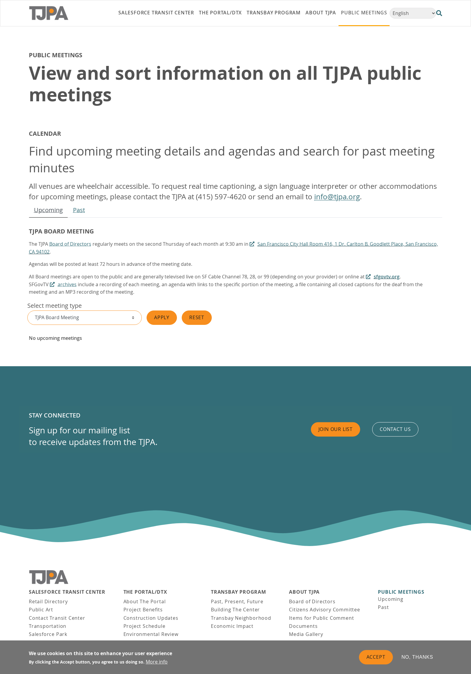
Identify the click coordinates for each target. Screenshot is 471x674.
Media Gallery (306, 634)
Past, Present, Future (237, 601)
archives (67, 284)
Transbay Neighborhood (241, 618)
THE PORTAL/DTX (145, 592)
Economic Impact (232, 626)
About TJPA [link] (320, 12)
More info (157, 662)
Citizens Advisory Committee (324, 609)
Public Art (41, 609)
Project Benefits (143, 609)
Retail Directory (48, 601)
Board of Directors (70, 244)
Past (79, 210)
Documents (303, 626)
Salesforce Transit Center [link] (156, 12)
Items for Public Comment (321, 618)
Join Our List (335, 429)
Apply (161, 317)
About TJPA (304, 592)
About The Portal (144, 601)
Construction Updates (150, 618)
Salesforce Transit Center (67, 592)
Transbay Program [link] (274, 12)
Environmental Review (150, 634)
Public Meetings (401, 592)
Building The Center (235, 609)
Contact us (395, 429)
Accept (375, 658)
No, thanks (417, 658)
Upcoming (48, 210)
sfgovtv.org (387, 276)
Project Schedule (144, 626)
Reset (196, 317)
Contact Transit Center (57, 618)
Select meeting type (54, 305)
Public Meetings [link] (364, 12)
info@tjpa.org (337, 196)
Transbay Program (238, 592)
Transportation (47, 626)
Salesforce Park (48, 634)
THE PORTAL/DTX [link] (220, 12)
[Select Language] (413, 13)
